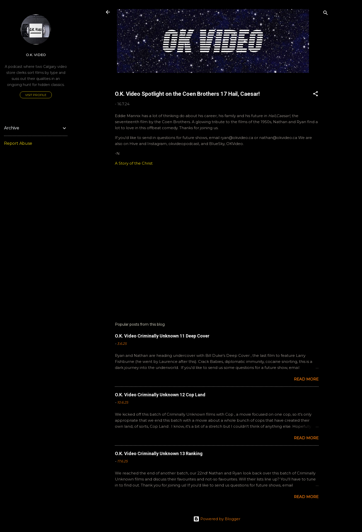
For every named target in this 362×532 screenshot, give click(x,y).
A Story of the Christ (134, 163)
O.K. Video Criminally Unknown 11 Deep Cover (162, 335)
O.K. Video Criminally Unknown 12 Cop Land (160, 394)
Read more (306, 379)
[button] (315, 95)
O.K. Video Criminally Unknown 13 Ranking (159, 453)
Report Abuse (18, 143)
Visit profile (36, 95)
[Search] (326, 13)
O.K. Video (36, 55)
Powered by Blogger (216, 518)
